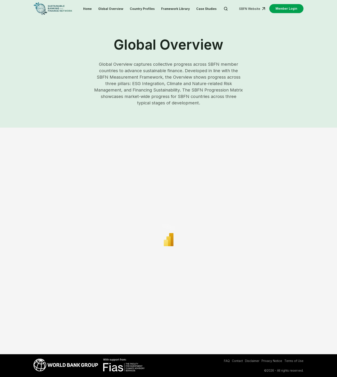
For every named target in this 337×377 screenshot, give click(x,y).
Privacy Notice (272, 361)
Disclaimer (252, 361)
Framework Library (175, 9)
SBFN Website (249, 9)
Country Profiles (142, 9)
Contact (237, 361)
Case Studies (206, 9)
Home (87, 9)
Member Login (286, 8)
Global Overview (110, 9)
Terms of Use (293, 361)
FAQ (227, 361)
